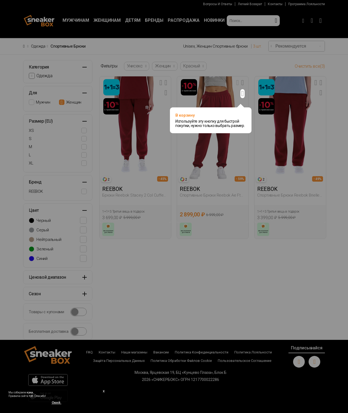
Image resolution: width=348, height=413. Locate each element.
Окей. (56, 402)
